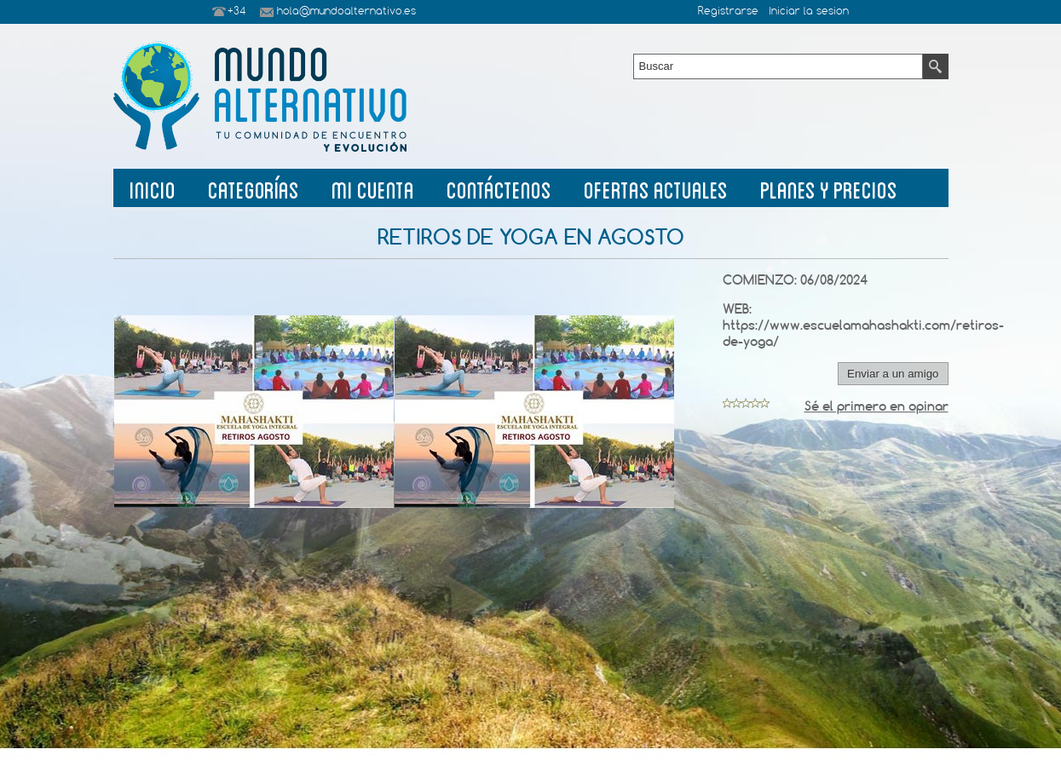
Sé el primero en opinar (876, 406)
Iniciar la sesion (809, 12)
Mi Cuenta (373, 187)
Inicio (153, 187)
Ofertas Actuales (656, 187)
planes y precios (828, 187)
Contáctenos (499, 187)
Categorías (253, 187)
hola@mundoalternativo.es (346, 12)
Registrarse (728, 12)
